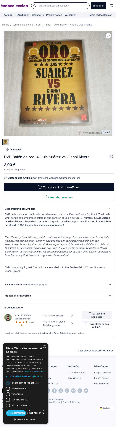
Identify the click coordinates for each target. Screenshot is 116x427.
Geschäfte (38, 14)
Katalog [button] (8, 14)
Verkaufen (70, 14)
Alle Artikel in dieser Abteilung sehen (58, 323)
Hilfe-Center (101, 366)
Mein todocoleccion (100, 14)
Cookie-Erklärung (71, 402)
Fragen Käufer (101, 378)
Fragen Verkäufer (102, 372)
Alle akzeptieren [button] (16, 413)
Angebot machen (59, 197)
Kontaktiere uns (102, 383)
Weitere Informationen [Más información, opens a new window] (34, 371)
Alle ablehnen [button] (36, 413)
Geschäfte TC (74, 378)
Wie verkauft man (76, 372)
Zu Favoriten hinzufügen (97, 315)
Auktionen (23, 14)
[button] (58, 209)
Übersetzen (13, 149)
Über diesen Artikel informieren (96, 350)
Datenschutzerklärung (50, 402)
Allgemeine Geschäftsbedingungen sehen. (63, 333)
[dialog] (25, 383)
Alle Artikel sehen (58, 315)
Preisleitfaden (54, 14)
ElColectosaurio (13, 307)
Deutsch (105, 408)
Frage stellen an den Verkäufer (97, 325)
